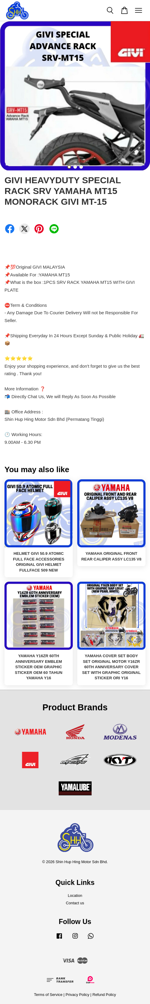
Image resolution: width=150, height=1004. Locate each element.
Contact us (75, 903)
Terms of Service (48, 994)
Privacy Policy (77, 994)
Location (75, 895)
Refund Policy (104, 994)
